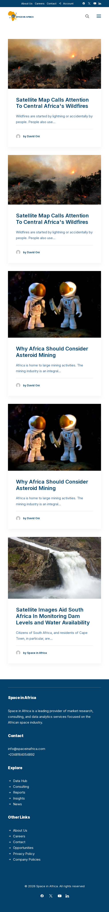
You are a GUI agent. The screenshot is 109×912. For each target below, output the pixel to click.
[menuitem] (27, 3)
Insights (19, 798)
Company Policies (27, 859)
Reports (19, 792)
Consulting (21, 786)
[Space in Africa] (21, 16)
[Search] (85, 16)
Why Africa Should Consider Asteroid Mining (52, 351)
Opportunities (23, 848)
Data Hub (20, 781)
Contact (51, 3)
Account (68, 3)
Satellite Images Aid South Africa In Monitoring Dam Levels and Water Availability (53, 616)
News (17, 804)
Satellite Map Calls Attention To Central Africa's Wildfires (52, 103)
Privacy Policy (24, 854)
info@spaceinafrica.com (26, 749)
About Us (27, 3)
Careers (40, 3)
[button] (83, 3)
